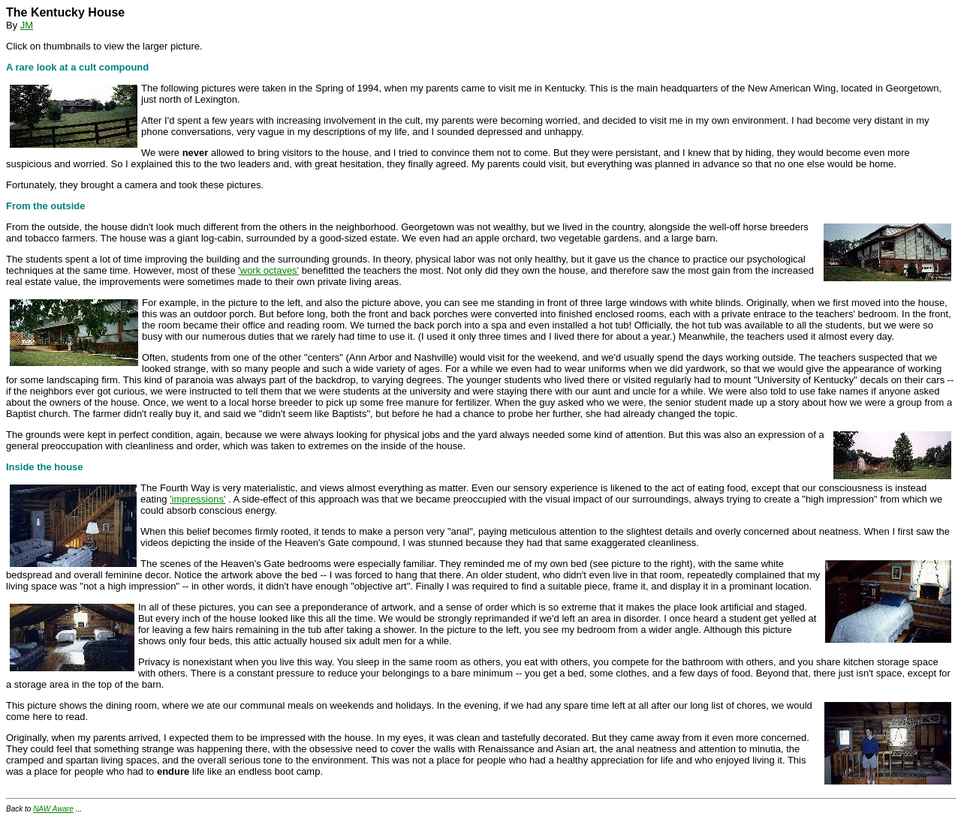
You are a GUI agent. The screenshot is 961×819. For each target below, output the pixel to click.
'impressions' (197, 499)
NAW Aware (53, 809)
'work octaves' (268, 270)
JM (26, 25)
